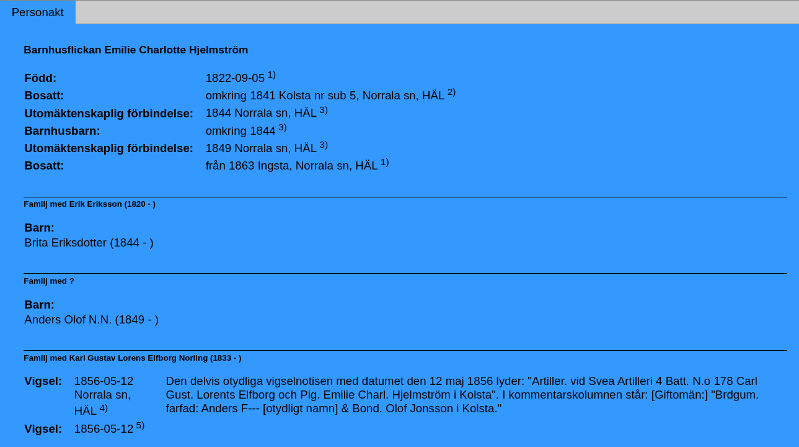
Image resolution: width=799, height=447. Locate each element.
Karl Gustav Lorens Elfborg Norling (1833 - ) (155, 358)
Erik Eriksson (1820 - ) (112, 204)
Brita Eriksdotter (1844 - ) (88, 242)
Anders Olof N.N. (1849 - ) (91, 319)
